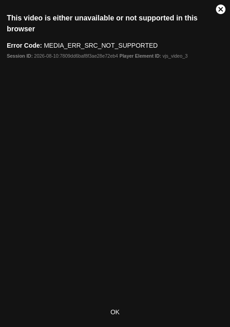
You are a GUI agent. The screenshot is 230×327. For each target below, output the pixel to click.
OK (114, 312)
